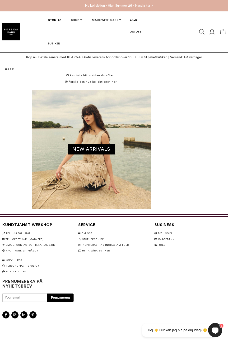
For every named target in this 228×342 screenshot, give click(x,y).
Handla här (143, 5)
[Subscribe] (60, 298)
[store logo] (11, 31)
